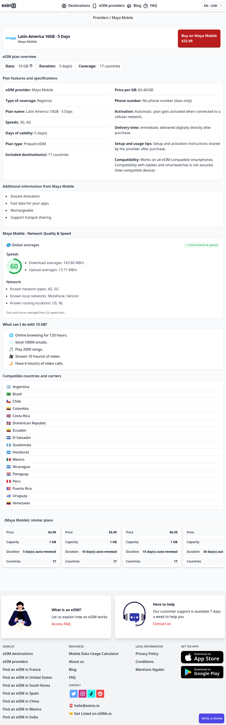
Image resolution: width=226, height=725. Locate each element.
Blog (133, 5)
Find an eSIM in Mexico (22, 709)
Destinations (75, 5)
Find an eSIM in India (20, 717)
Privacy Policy (147, 653)
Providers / (102, 17)
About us (76, 661)
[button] (201, 245)
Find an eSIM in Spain (21, 693)
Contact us (162, 623)
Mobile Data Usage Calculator (94, 653)
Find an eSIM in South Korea (26, 685)
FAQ (150, 5)
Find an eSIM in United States (27, 677)
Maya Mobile (122, 17)
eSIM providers (108, 5)
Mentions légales (150, 669)
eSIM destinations (18, 653)
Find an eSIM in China (21, 701)
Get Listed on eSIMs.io (90, 713)
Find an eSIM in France (22, 669)
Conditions (145, 661)
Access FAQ (61, 623)
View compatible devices (135, 170)
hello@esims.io (85, 705)
